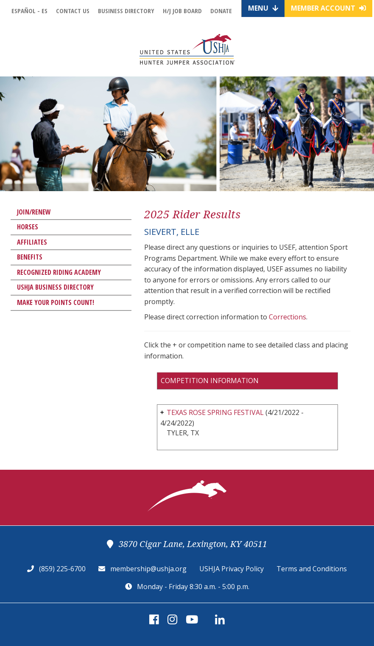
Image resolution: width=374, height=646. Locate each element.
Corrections (287, 317)
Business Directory (126, 10)
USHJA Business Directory (55, 287)
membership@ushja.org (148, 568)
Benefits (29, 257)
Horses (27, 226)
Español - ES (29, 10)
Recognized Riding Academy (59, 272)
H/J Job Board (182, 10)
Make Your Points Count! (55, 302)
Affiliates (32, 242)
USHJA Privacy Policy (231, 568)
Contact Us (72, 10)
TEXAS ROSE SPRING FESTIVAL (215, 412)
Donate (221, 10)
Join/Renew (34, 212)
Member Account (328, 8)
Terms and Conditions (311, 568)
